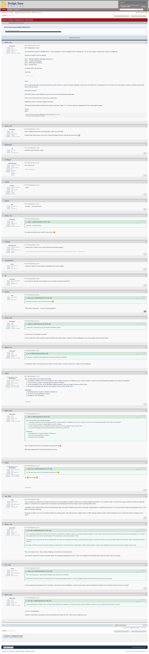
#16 (146, 462)
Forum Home (12, 651)
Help (144, 7)
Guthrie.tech (28, 401)
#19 (146, 565)
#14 (146, 373)
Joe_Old (8, 496)
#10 (146, 275)
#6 (146, 201)
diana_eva (8, 42)
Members (10, 9)
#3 (146, 144)
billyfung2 (8, 145)
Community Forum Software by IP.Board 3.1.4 (136, 651)
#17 (146, 496)
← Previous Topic (125, 627)
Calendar (16, 9)
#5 (146, 182)
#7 (146, 215)
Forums (4, 9)
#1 (146, 42)
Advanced (147, 10)
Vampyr (7, 242)
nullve (7, 182)
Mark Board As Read (30, 651)
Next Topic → (144, 627)
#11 (146, 291)
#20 (146, 594)
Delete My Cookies (19, 651)
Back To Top (5, 651)
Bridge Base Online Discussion (22, 12)
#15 (146, 410)
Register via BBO (126, 6)
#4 (146, 159)
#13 (146, 347)
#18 (146, 524)
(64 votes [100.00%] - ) (13, 30)
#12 (146, 318)
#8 (146, 242)
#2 (146, 126)
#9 (146, 260)
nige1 (7, 373)
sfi (5, 275)
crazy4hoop (9, 260)
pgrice (7, 201)
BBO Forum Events (37, 12)
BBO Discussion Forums (7, 12)
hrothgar (8, 160)
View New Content (140, 12)
